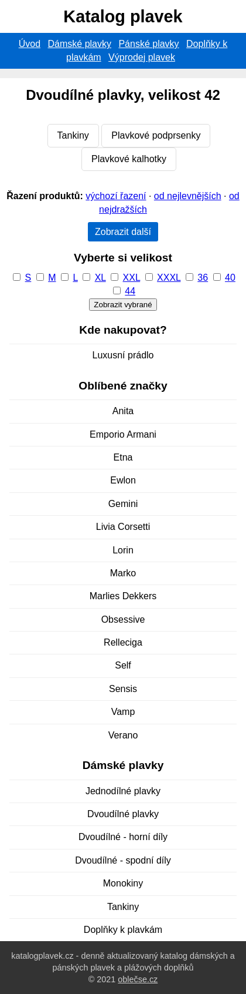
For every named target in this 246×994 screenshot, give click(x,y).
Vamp (123, 712)
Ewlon (123, 480)
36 (202, 278)
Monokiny (123, 883)
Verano (123, 735)
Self (123, 665)
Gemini (123, 504)
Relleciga (123, 642)
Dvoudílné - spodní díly (123, 860)
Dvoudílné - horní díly (123, 837)
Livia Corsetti (123, 527)
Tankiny (73, 135)
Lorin (123, 550)
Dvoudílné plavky (123, 814)
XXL (132, 278)
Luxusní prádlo (123, 355)
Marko (123, 573)
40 (230, 278)
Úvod (29, 44)
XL (100, 278)
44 (130, 291)
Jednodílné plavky (123, 791)
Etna (123, 457)
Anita (123, 411)
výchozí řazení (116, 196)
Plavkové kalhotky (128, 159)
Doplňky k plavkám (123, 930)
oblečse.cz (138, 979)
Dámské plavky (79, 44)
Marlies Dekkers (123, 596)
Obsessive (123, 619)
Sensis (123, 689)
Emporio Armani (123, 434)
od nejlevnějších (187, 196)
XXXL (168, 278)
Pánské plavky (148, 44)
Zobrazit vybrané (123, 304)
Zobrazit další (123, 232)
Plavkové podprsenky (155, 135)
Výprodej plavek (141, 57)
